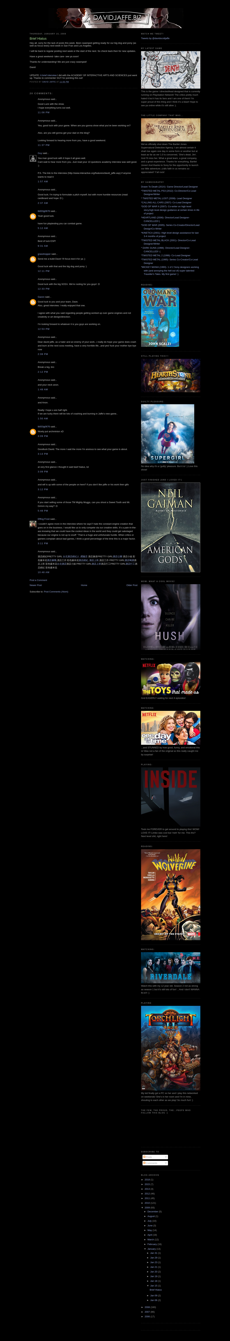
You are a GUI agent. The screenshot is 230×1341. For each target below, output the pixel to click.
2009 (148, 1207)
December (153, 1211)
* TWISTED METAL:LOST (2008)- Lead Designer (166, 198)
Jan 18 (154, 1281)
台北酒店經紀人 (71, 556)
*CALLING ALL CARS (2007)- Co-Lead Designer (166, 202)
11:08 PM (44, 112)
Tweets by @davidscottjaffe (155, 38)
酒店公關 (117, 556)
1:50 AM (43, 418)
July (150, 1221)
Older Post (131, 585)
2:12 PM (43, 372)
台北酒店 (61, 563)
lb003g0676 (44, 211)
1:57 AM (43, 181)
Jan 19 (154, 1276)
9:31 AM (43, 246)
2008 (148, 1307)
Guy (40, 153)
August (151, 1216)
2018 (148, 1179)
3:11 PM (43, 543)
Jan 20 (154, 1271)
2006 (148, 1316)
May (150, 1230)
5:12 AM (43, 228)
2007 (148, 1311)
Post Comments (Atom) (56, 591)
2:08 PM (43, 354)
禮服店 (84, 556)
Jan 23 (154, 1262)
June (150, 1225)
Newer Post (36, 585)
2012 (148, 1193)
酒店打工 (130, 563)
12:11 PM (44, 271)
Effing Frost (44, 519)
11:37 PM (44, 145)
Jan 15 (154, 1285)
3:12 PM (43, 489)
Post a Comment (38, 580)
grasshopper (44, 254)
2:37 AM (43, 203)
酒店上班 (94, 560)
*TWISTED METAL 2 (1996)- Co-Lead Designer (165, 255)
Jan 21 (154, 1267)
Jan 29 (154, 1257)
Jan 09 (154, 1295)
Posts (147, 1157)
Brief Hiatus (156, 1289)
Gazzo (41, 297)
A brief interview (48, 75)
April (150, 1235)
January (152, 1249)
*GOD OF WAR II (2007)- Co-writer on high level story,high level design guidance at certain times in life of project (170, 210)
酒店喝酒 (129, 560)
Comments (150, 1163)
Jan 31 (154, 1253)
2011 (148, 1198)
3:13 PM (43, 454)
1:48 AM (43, 389)
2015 (148, 1184)
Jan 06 (154, 1300)
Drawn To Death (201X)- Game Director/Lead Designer (169, 186)
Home (84, 585)
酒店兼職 (51, 560)
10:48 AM (43, 572)
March (151, 1239)
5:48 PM (43, 510)
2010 (148, 1203)
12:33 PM (44, 288)
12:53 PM (44, 329)
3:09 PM (43, 436)
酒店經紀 (83, 560)
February (153, 1244)
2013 (148, 1189)
